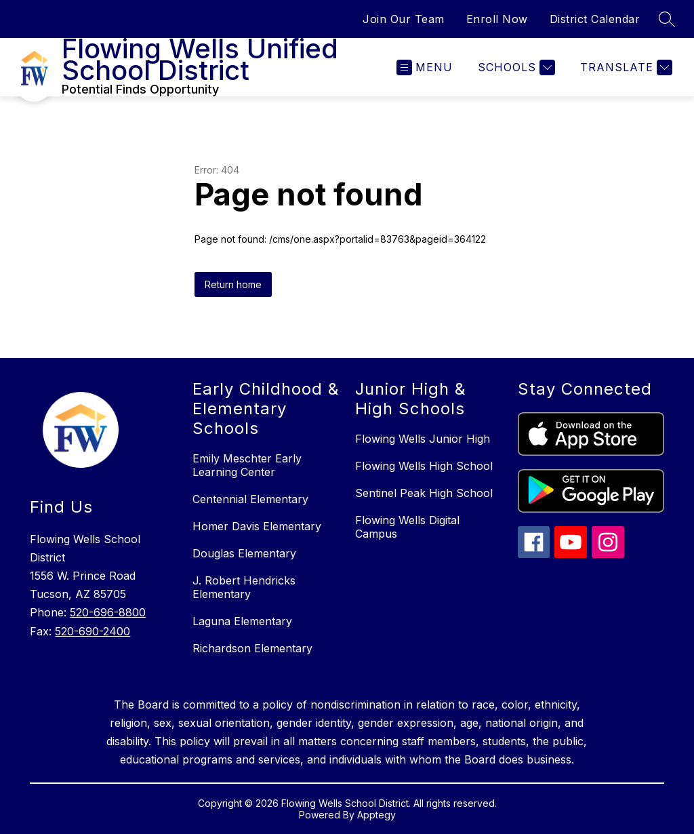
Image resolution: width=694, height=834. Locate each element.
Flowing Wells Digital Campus (407, 526)
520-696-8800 (108, 612)
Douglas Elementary (244, 553)
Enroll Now (497, 19)
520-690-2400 (92, 631)
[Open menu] (424, 67)
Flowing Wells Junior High (422, 438)
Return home (233, 284)
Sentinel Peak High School (424, 493)
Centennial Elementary (250, 499)
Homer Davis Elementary (256, 526)
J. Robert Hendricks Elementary (243, 587)
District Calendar (595, 19)
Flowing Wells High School (424, 466)
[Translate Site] (624, 67)
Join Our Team (404, 19)
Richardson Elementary (252, 648)
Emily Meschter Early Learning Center (247, 465)
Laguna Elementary (242, 621)
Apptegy (376, 814)
